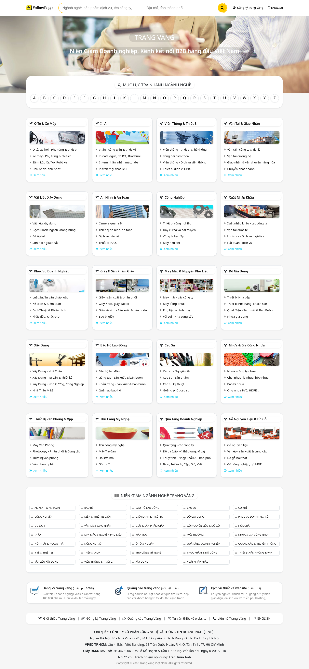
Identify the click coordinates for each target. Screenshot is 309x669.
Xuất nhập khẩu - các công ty (247, 223)
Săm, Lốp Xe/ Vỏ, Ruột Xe (50, 162)
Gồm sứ (104, 464)
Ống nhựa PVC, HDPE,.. (243, 390)
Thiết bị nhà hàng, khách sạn (247, 304)
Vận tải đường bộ (239, 156)
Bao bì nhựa (235, 384)
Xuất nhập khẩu (241, 197)
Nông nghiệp (93, 543)
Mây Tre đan (107, 451)
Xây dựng (41, 345)
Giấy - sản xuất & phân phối (118, 297)
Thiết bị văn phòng (46, 458)
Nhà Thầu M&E (43, 390)
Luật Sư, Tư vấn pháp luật (50, 297)
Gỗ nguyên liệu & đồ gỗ (247, 419)
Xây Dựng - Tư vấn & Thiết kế (52, 377)
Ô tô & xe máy (45, 123)
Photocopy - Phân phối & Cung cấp (57, 451)
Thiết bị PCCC (108, 243)
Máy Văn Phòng (43, 445)
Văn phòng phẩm (44, 464)
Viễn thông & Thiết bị (181, 123)
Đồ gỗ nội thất (237, 458)
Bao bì (88, 507)
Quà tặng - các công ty (178, 445)
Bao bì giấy (106, 316)
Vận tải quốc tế (237, 230)
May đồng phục (173, 304)
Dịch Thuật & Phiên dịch (49, 310)
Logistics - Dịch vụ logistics (245, 236)
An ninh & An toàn (114, 197)
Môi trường (195, 534)
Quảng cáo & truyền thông (257, 543)
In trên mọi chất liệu (113, 169)
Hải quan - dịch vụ (239, 243)
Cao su (170, 345)
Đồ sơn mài (106, 458)
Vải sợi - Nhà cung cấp (178, 316)
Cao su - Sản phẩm (176, 377)
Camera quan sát (110, 223)
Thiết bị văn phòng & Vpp (53, 419)
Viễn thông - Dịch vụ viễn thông (185, 162)
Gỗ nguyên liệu (237, 445)
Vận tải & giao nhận (244, 123)
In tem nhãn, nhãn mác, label (119, 162)
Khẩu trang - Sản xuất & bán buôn (122, 384)
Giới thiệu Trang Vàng (59, 618)
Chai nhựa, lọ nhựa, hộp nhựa (248, 377)
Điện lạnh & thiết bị (149, 516)
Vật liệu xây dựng (48, 197)
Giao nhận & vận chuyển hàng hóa (251, 162)
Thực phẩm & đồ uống (202, 552)
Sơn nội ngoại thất (45, 243)
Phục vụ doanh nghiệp (51, 271)
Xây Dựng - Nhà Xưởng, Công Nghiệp (58, 384)
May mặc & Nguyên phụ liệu (186, 271)
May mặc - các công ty (178, 297)
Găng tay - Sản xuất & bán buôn (121, 377)
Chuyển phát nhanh (241, 169)
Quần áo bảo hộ (110, 390)
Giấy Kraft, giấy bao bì (114, 304)
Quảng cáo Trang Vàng (144, 618)
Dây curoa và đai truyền (179, 230)
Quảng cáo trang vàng (152, 588)
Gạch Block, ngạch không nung (54, 230)
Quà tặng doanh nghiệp (183, 419)
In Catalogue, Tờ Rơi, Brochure (120, 156)
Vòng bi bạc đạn (174, 236)
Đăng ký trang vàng (68, 588)
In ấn (104, 123)
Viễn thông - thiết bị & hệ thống (185, 149)
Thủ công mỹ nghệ (114, 419)
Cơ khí (242, 507)
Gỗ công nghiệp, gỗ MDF (244, 464)
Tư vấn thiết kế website (189, 618)
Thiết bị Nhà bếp (238, 297)
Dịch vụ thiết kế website (236, 588)
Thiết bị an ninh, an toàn (115, 230)
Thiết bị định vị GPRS (177, 169)
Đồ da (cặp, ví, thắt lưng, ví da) (184, 451)
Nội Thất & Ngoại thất (49, 543)
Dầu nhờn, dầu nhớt (46, 169)
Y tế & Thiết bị (43, 552)
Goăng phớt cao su (176, 390)
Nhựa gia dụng (237, 316)
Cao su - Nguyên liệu (177, 371)
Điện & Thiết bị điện (97, 516)
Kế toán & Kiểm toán (47, 304)
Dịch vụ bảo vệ (109, 236)
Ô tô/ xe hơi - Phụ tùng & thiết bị (55, 149)
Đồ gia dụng (238, 271)
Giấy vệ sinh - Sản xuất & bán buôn (123, 310)
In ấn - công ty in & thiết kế (117, 149)
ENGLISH (275, 7)
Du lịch (39, 525)
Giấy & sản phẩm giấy (117, 271)
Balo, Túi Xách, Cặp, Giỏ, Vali (182, 464)
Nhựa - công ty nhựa (241, 371)
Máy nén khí (171, 243)
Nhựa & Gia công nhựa (247, 345)
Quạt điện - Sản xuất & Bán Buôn (250, 310)
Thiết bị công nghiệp (177, 223)
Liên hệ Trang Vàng (232, 618)
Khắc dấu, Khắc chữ (46, 316)
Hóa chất (244, 525)
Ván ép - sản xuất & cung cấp (247, 451)
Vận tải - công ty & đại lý (243, 149)
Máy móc (141, 534)
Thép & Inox (92, 552)
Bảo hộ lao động (113, 345)
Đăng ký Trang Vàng (248, 7)
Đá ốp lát (39, 236)
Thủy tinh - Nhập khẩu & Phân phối (187, 458)
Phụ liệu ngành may (177, 310)
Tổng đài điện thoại (176, 156)
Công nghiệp (174, 197)
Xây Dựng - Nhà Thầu (47, 371)
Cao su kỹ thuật (173, 384)
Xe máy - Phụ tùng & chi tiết (52, 156)
